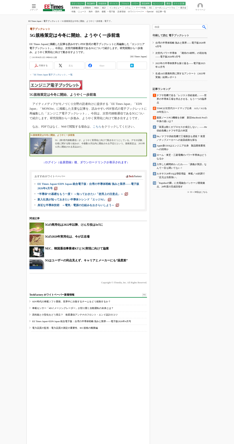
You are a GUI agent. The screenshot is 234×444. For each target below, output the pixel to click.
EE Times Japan (34, 21)
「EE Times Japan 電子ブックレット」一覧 (52, 74)
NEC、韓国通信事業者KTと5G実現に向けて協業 (77, 248)
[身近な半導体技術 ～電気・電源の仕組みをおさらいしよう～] (78, 205)
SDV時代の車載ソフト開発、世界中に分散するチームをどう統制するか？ (71, 301)
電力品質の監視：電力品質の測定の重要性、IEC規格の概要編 (65, 328)
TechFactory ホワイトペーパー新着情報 (51, 294)
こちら (97, 126)
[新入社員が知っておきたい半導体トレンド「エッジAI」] (74, 199)
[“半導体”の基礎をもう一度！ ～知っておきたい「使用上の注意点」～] (82, 194)
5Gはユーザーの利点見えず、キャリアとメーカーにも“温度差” (86, 260)
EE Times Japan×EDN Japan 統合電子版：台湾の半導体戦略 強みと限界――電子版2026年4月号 (81, 321)
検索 (204, 26)
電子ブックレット (52, 21)
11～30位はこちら (198, 192)
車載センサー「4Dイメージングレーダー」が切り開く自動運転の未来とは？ (73, 308)
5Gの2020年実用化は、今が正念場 (67, 236)
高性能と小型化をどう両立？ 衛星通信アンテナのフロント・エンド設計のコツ (75, 314)
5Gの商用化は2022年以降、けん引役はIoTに (74, 224)
